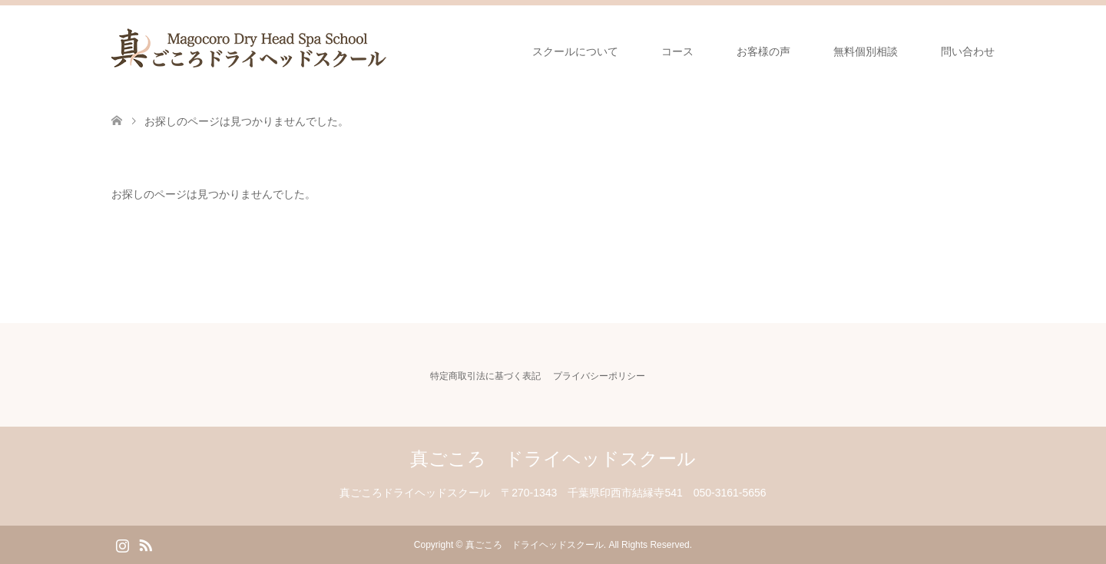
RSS (145, 544)
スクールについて (575, 51)
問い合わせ (968, 51)
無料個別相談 (865, 51)
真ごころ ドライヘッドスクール (553, 458)
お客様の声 (763, 51)
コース (677, 51)
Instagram (122, 544)
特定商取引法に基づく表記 (485, 376)
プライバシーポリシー (599, 376)
